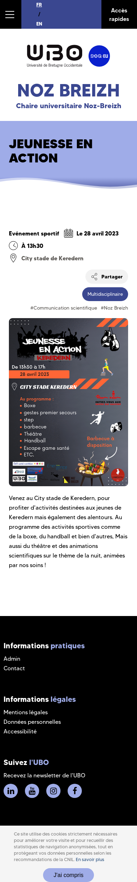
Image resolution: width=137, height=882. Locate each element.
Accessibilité (20, 731)
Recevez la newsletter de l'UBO (44, 775)
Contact (14, 668)
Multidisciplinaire (105, 294)
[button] (10, 14)
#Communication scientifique (63, 308)
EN (39, 24)
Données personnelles (32, 722)
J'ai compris (69, 875)
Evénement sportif (34, 233)
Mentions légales (26, 712)
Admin (12, 658)
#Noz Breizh (114, 308)
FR (39, 4)
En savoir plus (90, 859)
